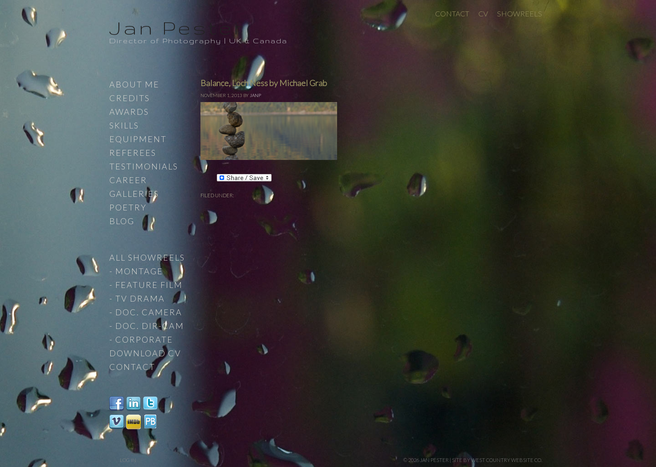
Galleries (134, 194)
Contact (452, 13)
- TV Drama (137, 298)
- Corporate (141, 339)
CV (483, 13)
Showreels (519, 13)
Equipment (138, 139)
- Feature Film (146, 285)
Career (128, 180)
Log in (128, 460)
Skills (124, 125)
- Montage (136, 271)
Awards (129, 112)
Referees (132, 153)
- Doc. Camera (145, 312)
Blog (121, 221)
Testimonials (143, 166)
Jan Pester (177, 27)
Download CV (145, 353)
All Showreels (147, 257)
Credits (129, 98)
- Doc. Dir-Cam (146, 326)
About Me (134, 84)
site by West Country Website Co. (497, 460)
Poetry (128, 207)
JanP (255, 95)
